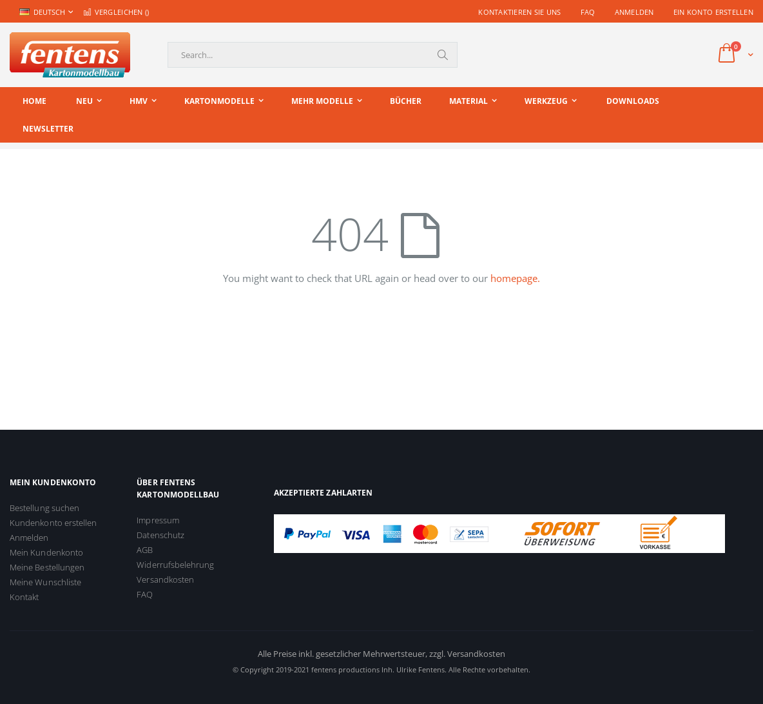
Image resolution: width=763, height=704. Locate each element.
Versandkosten (165, 579)
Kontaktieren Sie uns (519, 12)
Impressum (158, 520)
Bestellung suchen (44, 508)
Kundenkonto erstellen (53, 522)
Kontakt (24, 597)
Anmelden (634, 12)
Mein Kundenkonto (46, 552)
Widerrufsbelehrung (175, 564)
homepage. (515, 278)
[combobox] (313, 55)
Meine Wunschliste (45, 582)
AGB (145, 550)
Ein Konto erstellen (713, 12)
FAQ (588, 12)
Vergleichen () (116, 12)
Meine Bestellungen (47, 567)
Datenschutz (160, 535)
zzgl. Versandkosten (467, 653)
